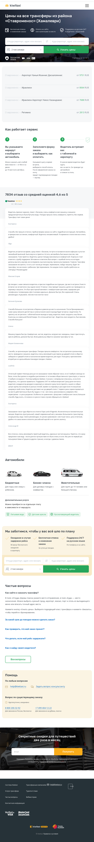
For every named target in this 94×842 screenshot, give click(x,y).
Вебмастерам (31, 797)
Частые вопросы (11, 797)
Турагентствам (32, 791)
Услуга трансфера (12, 791)
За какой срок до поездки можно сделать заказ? (30, 619)
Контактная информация (15, 803)
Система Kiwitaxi (11, 785)
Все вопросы (18, 659)
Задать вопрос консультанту (50, 686)
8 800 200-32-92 (12, 708)
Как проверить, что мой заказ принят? (24, 629)
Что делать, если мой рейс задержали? (25, 638)
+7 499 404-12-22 (43, 708)
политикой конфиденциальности (53, 762)
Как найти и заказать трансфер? (22, 593)
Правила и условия (50, 834)
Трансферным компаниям (36, 785)
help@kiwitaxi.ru (18, 686)
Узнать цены (66, 49)
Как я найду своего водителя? (20, 648)
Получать (68, 751)
